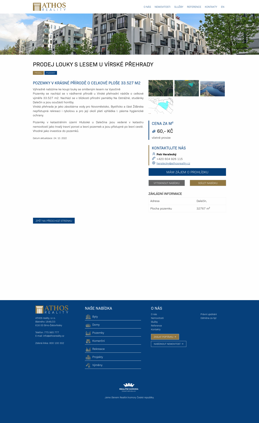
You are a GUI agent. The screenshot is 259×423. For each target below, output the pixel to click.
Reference (194, 6)
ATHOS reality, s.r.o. (45, 317)
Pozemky (50, 72)
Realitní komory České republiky (137, 397)
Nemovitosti (162, 6)
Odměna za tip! (209, 317)
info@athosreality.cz (53, 335)
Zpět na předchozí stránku (54, 220)
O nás (147, 6)
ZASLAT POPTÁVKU (165, 336)
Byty (91, 316)
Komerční (95, 340)
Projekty (94, 357)
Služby (178, 6)
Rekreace (95, 349)
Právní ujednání (209, 314)
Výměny (93, 365)
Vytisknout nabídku (167, 183)
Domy (92, 324)
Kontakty (211, 6)
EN (222, 6)
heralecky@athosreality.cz (173, 163)
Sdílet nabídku (208, 183)
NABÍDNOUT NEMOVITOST (169, 343)
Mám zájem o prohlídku (187, 172)
